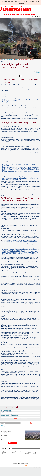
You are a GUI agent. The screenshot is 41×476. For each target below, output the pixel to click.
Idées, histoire (21, 455)
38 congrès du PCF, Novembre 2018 (5, 462)
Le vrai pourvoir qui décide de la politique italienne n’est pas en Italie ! (11, 417)
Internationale (27, 455)
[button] (31, 17)
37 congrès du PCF (3, 461)
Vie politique (14, 455)
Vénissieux (34, 455)
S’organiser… (4, 455)
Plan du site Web (7, 452)
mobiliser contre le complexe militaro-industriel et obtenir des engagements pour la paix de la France (15, 421)
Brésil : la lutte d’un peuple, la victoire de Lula (7, 414)
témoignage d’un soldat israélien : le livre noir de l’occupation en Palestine (12, 415)
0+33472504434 (5, 440)
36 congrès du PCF (3, 460)
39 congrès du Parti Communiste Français (6, 463)
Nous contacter (12, 447)
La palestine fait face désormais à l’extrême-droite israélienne (10, 416)
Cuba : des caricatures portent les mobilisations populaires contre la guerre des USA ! (13, 420)
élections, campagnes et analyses (36, 459)
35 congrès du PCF (3, 459)
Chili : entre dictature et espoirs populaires (7, 413)
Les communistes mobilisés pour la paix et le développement (10, 412)
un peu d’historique (6, 444)
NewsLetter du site (4, 431)
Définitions (3, 432)
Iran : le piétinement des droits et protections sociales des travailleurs (11, 419)
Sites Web (2, 429)
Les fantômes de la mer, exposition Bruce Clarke (8, 418)
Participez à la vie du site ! (36, 473)
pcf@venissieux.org (6, 442)
